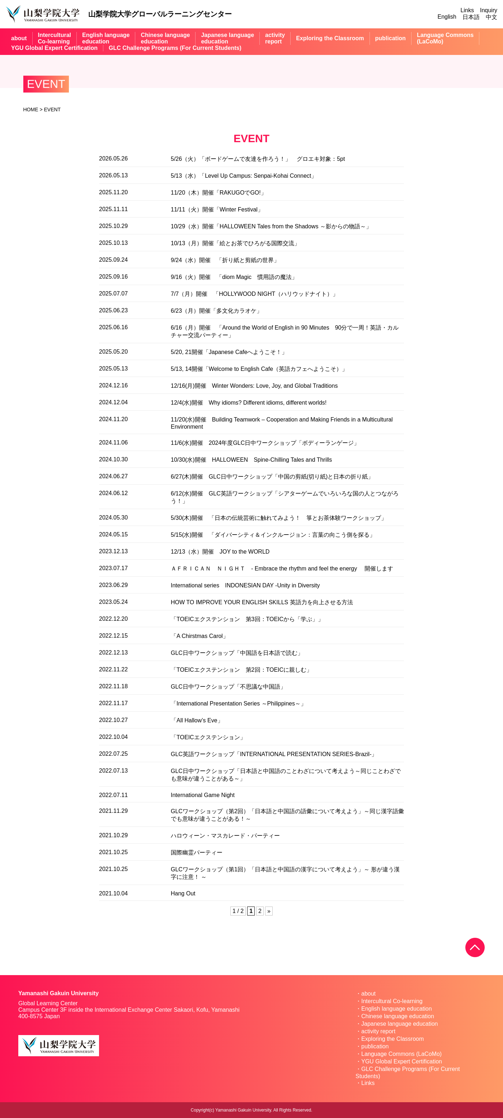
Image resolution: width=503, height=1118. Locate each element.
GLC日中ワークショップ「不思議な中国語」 (228, 687)
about (19, 38)
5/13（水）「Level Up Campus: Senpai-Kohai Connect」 (244, 176)
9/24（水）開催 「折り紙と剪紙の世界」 (225, 260)
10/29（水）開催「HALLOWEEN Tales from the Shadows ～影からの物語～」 (271, 226)
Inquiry (488, 10)
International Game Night (203, 795)
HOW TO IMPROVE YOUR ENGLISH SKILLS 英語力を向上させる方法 (262, 602)
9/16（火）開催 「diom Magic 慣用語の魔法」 (234, 277)
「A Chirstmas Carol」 (200, 636)
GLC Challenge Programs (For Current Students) (175, 48)
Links (467, 10)
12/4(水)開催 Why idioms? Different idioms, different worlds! (248, 403)
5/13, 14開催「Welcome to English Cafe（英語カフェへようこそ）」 (259, 369)
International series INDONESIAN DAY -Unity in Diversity (245, 585)
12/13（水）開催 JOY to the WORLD (220, 552)
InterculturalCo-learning (54, 38)
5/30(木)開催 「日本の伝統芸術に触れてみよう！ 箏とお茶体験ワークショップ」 (279, 518)
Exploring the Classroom (330, 38)
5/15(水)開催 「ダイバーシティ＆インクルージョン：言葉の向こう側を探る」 (273, 535)
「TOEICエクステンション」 (208, 737)
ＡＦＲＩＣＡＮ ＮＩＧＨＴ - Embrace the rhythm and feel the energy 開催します (282, 568)
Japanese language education (399, 1024)
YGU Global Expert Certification (54, 48)
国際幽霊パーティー (196, 852)
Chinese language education (397, 1016)
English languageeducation (106, 38)
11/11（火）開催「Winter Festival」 (217, 209)
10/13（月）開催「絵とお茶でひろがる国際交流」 (235, 243)
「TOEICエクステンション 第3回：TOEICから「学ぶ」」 (247, 619)
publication (390, 38)
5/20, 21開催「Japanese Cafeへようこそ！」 (229, 352)
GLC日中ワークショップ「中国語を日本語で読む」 (237, 653)
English (447, 17)
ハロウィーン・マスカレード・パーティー (225, 836)
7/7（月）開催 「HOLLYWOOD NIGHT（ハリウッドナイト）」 (254, 294)
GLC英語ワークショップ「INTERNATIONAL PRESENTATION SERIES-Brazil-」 (274, 754)
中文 (491, 17)
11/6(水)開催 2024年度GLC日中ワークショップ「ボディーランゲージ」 (265, 443)
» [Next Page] (269, 911)
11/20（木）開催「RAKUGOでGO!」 (219, 193)
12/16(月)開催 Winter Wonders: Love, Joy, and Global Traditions (254, 386)
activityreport (275, 38)
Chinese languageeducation (165, 38)
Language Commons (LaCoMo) (401, 1054)
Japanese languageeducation (227, 38)
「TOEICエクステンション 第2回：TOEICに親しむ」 (241, 670)
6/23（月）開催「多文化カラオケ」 (216, 311)
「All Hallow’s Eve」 (197, 720)
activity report (378, 1031)
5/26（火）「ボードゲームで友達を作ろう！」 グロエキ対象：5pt (258, 159)
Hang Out (183, 893)
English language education (396, 1009)
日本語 (471, 17)
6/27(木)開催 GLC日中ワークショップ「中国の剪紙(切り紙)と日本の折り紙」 (272, 477)
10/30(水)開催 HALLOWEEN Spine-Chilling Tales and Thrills (251, 460)
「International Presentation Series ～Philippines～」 (238, 703)
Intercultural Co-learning (392, 1001)
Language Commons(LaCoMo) (445, 38)
